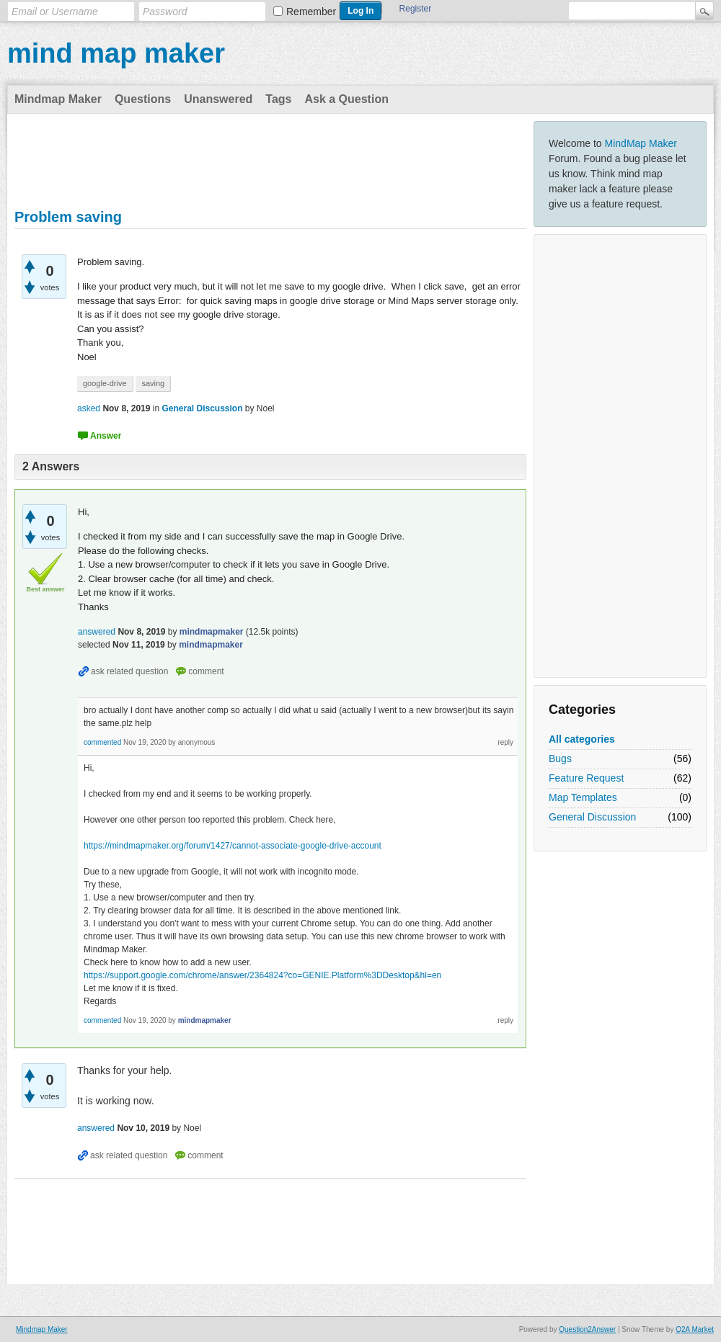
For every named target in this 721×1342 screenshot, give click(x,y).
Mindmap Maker (58, 99)
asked (88, 408)
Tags (278, 99)
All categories (582, 739)
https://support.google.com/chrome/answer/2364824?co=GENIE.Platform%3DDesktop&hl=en (262, 975)
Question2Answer (587, 1329)
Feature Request (586, 778)
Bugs (560, 758)
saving (152, 383)
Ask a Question (346, 99)
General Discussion (592, 817)
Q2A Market (695, 1329)
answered (96, 632)
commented (102, 742)
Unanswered (218, 99)
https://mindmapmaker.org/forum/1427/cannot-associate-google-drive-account (232, 846)
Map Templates (583, 797)
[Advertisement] (620, 456)
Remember (311, 11)
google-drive (105, 383)
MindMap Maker (641, 143)
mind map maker (116, 53)
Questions (143, 99)
